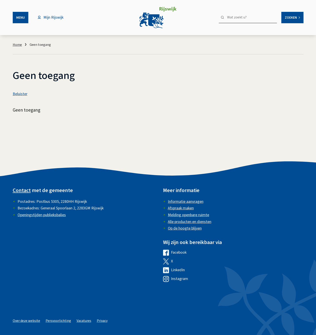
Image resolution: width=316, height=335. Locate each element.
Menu (20, 17)
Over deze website (26, 320)
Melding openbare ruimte (188, 215)
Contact (22, 190)
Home (17, 44)
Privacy (102, 320)
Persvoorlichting (58, 320)
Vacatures (84, 320)
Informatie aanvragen (185, 201)
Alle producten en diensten (189, 222)
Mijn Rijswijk (53, 17)
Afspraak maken (181, 208)
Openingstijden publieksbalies (42, 215)
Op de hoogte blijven (185, 228)
